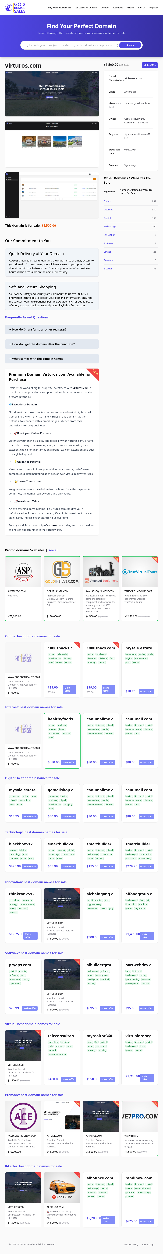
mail (137, 733)
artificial (105, 979)
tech (107, 900)
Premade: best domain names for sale (34, 1095)
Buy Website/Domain (59, 7)
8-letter (101, 1196)
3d (96, 1042)
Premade (108, 260)
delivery (67, 658)
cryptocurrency (94, 904)
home (90, 1046)
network (52, 1050)
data (25, 854)
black (23, 858)
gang (111, 908)
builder (99, 858)
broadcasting (143, 1192)
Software (108, 243)
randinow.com (138, 1178)
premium (103, 1192)
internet (52, 729)
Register (153, 7)
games (129, 1050)
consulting (14, 900)
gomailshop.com (63, 789)
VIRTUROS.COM (55, 922)
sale (128, 662)
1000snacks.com (63, 648)
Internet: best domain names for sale (34, 707)
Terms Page (148, 1244)
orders (59, 662)
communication (95, 733)
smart (51, 858)
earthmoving (145, 858)
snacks (68, 662)
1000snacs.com (101, 648)
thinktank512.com (26, 893)
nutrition (143, 904)
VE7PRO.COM (131, 1135)
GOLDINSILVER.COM (57, 591)
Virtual (107, 251)
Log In (141, 7)
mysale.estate (138, 648)
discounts (92, 658)
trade (150, 654)
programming (132, 979)
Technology (110, 226)
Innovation (109, 234)
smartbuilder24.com (106, 843)
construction (68, 854)
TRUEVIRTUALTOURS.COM (138, 591)
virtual (70, 1046)
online (51, 654)
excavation (131, 858)
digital (129, 658)
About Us (118, 7)
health (62, 729)
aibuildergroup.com (105, 964)
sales (90, 1042)
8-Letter (108, 268)
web (128, 971)
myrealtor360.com (104, 1035)
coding (143, 975)
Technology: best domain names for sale (36, 832)
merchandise (54, 658)
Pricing (130, 7)
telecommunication (57, 1054)
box (31, 858)
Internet (108, 209)
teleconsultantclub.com (70, 1035)
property (92, 1050)
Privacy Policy (131, 1244)
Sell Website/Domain (85, 7)
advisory (59, 1046)
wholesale (62, 654)
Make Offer (150, 65)
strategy (13, 904)
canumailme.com (103, 718)
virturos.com (23, 65)
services (65, 1042)
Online (107, 201)
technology (15, 854)
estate (136, 662)
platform (109, 733)
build (59, 858)
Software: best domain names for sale (34, 953)
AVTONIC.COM (54, 1135)
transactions (141, 658)
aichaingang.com (103, 893)
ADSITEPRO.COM (17, 591)
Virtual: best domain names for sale (32, 1024)
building (91, 983)
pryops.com (20, 964)
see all (53, 550)
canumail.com (138, 718)
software (14, 975)
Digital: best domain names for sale (32, 778)
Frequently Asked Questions (27, 317)
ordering (92, 662)
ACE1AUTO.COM (55, 1207)
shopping (68, 804)
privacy (26, 979)
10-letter (145, 983)
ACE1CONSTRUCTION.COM (22, 1135)
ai (88, 900)
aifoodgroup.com (141, 893)
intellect (13, 912)
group (129, 908)
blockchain (92, 908)
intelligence (93, 979)
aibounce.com (100, 1178)
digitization (140, 908)
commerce (131, 654)
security (22, 971)
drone (142, 1046)
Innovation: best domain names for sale (36, 882)
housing (102, 1050)
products (62, 725)
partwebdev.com (141, 964)
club (51, 1046)
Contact (105, 7)
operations (15, 983)
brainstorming (27, 904)
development (102, 975)
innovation (27, 900)
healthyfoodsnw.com (68, 718)
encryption (15, 979)
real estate (101, 1046)
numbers (14, 858)
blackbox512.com (25, 843)
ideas (12, 908)
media (105, 729)
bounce (91, 1196)
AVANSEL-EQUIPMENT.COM (100, 591)
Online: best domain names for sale (32, 636)
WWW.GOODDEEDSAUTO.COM (24, 677)
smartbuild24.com (65, 843)
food (51, 662)
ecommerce (54, 733)
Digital (107, 217)
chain (103, 908)
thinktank (22, 908)
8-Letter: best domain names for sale (33, 1166)
